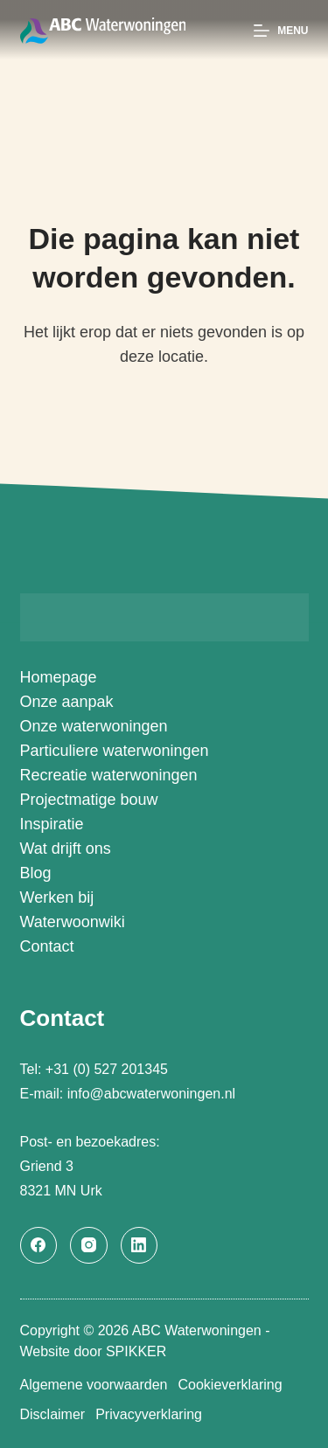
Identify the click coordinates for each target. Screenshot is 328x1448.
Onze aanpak (67, 701)
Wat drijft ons (65, 848)
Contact (47, 946)
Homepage (58, 677)
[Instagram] (89, 1245)
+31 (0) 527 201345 (108, 1069)
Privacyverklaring (148, 1414)
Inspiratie (52, 824)
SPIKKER (136, 1351)
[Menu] (281, 30)
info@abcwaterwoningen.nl (151, 1093)
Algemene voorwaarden (94, 1384)
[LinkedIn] (139, 1245)
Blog (36, 873)
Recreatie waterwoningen (109, 775)
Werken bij (57, 897)
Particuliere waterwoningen (114, 750)
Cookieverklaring (230, 1384)
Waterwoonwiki (72, 922)
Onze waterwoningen (94, 726)
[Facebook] (39, 1245)
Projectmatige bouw (89, 799)
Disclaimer (53, 1414)
